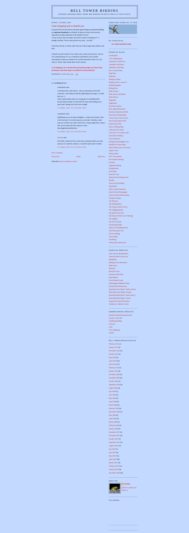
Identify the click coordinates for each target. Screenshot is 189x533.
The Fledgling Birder (116, 210)
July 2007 (112, 449)
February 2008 (114, 425)
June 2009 (112, 395)
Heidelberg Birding (115, 321)
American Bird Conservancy (118, 256)
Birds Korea (113, 265)
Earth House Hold (115, 124)
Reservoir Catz (114, 174)
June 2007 (112, 452)
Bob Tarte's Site (114, 271)
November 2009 (114, 378)
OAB (110, 327)
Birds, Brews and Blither (117, 94)
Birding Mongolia (115, 85)
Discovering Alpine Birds (117, 121)
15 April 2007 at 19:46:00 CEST (72, 147)
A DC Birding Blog (115, 58)
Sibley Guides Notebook (117, 189)
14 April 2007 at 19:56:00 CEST (72, 132)
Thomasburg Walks (115, 225)
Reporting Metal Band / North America (122, 295)
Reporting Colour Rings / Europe (120, 292)
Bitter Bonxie (113, 97)
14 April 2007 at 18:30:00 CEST (72, 108)
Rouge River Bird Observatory (119, 301)
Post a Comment (57, 153)
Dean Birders (113, 277)
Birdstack (112, 268)
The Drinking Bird (115, 204)
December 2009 (114, 374)
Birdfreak (112, 76)
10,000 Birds (113, 55)
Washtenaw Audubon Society (119, 304)
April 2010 (112, 361)
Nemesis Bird (113, 153)
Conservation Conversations (118, 118)
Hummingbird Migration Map (119, 283)
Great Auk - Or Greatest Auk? (119, 133)
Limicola (112, 324)
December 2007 (114, 432)
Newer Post (55, 156)
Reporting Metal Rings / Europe (120, 298)
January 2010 (113, 371)
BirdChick (112, 73)
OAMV (111, 333)
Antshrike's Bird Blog (116, 67)
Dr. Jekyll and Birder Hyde (121, 44)
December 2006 (114, 473)
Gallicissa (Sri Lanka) (116, 130)
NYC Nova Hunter (115, 156)
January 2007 (113, 469)
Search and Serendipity (117, 183)
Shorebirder (113, 186)
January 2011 (113, 347)
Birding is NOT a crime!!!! (118, 82)
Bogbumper (113, 103)
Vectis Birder (113, 237)
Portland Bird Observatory (118, 286)
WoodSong (112, 239)
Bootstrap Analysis (115, 106)
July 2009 (112, 391)
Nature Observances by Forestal (120, 147)
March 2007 (113, 463)
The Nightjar (113, 219)
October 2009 (113, 381)
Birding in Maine (115, 79)
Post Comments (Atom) (69, 161)
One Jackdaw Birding (116, 159)
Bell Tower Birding (94, 11)
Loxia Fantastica (114, 139)
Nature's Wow (113, 150)
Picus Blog (112, 171)
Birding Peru (113, 88)
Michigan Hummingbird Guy (119, 142)
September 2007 (114, 442)
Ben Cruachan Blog (115, 70)
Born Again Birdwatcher (117, 109)
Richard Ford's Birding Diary (119, 177)
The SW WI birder (115, 222)
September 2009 (114, 385)
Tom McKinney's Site (116, 231)
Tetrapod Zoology (115, 198)
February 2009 (114, 408)
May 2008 (112, 415)
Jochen (127, 484)
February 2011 (114, 344)
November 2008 (114, 412)
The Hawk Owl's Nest (116, 213)
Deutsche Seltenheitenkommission (120, 315)
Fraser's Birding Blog (116, 127)
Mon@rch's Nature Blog (117, 144)
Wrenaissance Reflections (117, 242)
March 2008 (113, 422)
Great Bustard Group (116, 280)
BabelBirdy (113, 259)
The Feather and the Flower (118, 207)
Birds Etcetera (114, 91)
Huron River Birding (116, 136)
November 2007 (114, 435)
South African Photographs (118, 192)
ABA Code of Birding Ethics (118, 254)
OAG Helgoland (114, 330)
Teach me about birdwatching (119, 195)
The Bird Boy (113, 201)
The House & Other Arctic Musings (121, 216)
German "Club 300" (115, 318)
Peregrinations (114, 168)
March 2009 (113, 405)
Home (78, 156)
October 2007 (113, 439)
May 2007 (112, 456)
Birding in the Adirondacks (118, 262)
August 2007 (113, 446)
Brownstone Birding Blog (117, 115)
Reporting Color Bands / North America (122, 289)
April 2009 (112, 402)
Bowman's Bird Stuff (116, 274)
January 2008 (113, 429)
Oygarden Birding (115, 165)
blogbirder (112, 100)
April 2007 (112, 459)
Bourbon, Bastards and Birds (118, 112)
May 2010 (112, 357)
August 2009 (113, 388)
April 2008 (112, 418)
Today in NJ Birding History (118, 228)
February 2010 (114, 368)
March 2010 (113, 364)
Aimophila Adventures (116, 64)
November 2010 (114, 351)
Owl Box (112, 162)
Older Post (101, 156)
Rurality (60, 137)
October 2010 (113, 354)
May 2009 (112, 398)
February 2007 (114, 466)
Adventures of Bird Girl (117, 61)
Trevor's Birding (114, 234)
